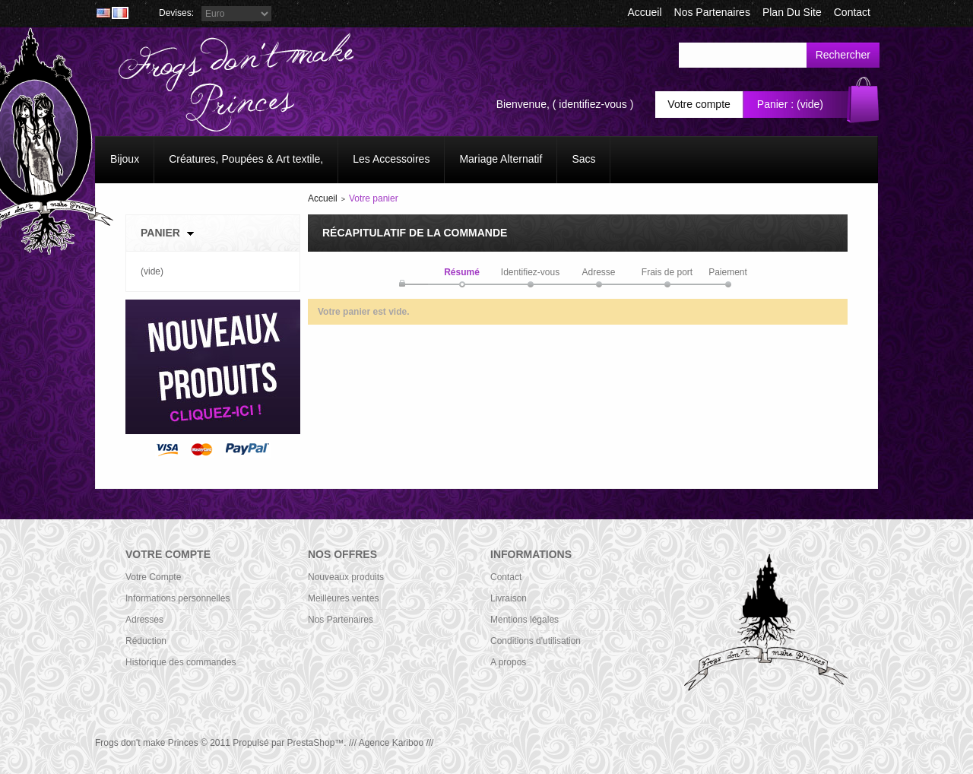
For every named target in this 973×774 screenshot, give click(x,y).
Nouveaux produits (346, 577)
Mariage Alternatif (500, 159)
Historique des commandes (180, 662)
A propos (508, 662)
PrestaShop (311, 743)
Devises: (176, 13)
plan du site (792, 12)
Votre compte (699, 104)
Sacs (583, 159)
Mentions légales (524, 619)
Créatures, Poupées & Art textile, (246, 159)
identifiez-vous (593, 104)
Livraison (508, 598)
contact (852, 12)
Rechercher (843, 55)
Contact (505, 577)
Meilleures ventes (343, 598)
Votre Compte (153, 577)
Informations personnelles (177, 598)
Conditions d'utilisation (535, 641)
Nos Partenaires (712, 12)
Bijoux (124, 159)
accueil (644, 12)
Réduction (145, 641)
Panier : (775, 104)
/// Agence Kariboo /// (391, 743)
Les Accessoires (391, 159)
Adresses (144, 619)
